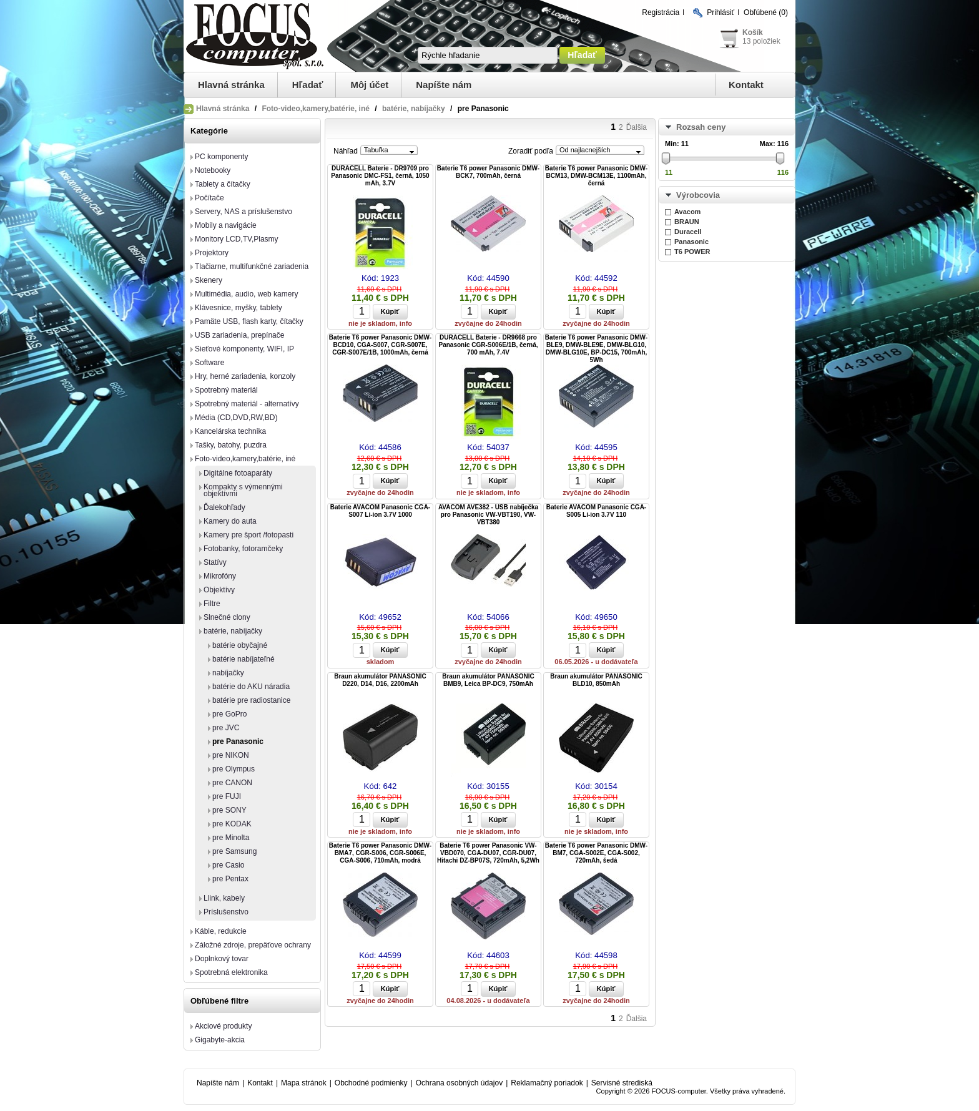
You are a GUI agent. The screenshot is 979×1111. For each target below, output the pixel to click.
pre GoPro (229, 714)
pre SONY (229, 810)
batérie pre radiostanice (251, 700)
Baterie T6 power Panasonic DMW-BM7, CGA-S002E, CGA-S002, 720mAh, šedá (596, 853)
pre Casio (228, 865)
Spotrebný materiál (226, 390)
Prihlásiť (720, 12)
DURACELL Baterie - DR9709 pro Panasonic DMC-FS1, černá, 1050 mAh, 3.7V (380, 176)
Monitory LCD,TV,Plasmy (236, 239)
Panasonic (691, 241)
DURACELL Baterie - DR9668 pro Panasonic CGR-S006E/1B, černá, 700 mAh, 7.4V (488, 345)
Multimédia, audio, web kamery (246, 294)
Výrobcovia (698, 195)
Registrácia (660, 12)
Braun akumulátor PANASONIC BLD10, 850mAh (596, 680)
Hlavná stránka (231, 84)
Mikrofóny (220, 576)
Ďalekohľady (224, 507)
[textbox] (488, 55)
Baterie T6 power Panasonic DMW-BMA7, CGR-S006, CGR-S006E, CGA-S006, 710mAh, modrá (380, 853)
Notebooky (212, 170)
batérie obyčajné (239, 645)
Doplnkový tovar (221, 958)
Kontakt (746, 84)
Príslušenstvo (226, 912)
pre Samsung (234, 851)
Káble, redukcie (221, 931)
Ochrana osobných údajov (459, 1083)
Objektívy (219, 589)
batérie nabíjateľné (243, 659)
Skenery (208, 280)
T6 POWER (692, 251)
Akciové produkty (223, 1026)
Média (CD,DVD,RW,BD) (236, 417)
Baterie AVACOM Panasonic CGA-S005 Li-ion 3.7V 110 (596, 511)
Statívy (215, 562)
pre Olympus (233, 769)
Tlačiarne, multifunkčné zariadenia (251, 266)
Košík (752, 32)
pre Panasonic (237, 741)
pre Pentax (230, 878)
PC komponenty (221, 156)
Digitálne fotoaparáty (238, 473)
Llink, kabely (224, 898)
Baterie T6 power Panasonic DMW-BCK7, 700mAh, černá (488, 172)
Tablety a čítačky (222, 184)
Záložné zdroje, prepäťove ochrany (253, 945)
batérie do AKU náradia (251, 686)
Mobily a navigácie (226, 225)
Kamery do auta (230, 521)
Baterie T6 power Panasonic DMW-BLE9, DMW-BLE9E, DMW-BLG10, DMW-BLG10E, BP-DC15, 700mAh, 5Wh (596, 348)
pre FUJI (226, 796)
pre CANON (232, 782)
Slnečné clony (227, 617)
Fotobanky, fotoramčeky (243, 548)
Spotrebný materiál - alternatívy (247, 403)
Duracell (687, 231)
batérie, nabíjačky (413, 108)
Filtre (212, 603)
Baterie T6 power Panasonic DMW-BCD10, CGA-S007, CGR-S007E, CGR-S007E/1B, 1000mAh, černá (380, 345)
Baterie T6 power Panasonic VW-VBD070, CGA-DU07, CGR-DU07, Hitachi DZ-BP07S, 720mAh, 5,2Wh (488, 853)
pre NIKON (230, 755)
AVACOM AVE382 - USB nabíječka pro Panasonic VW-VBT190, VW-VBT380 (488, 515)
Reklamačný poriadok (547, 1083)
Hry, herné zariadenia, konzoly (245, 376)
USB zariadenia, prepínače (239, 335)
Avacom (687, 211)
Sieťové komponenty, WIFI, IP (244, 349)
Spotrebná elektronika (231, 972)
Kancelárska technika (230, 431)
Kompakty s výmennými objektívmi (243, 490)
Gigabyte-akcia (220, 1039)
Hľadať (307, 84)
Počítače (209, 197)
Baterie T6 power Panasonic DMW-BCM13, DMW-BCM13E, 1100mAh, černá (596, 176)
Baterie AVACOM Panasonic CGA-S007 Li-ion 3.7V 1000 (380, 511)
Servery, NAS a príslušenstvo (243, 211)
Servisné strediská (621, 1083)
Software (209, 362)
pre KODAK (232, 824)
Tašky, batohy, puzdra (231, 445)
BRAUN (686, 221)
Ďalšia (636, 127)
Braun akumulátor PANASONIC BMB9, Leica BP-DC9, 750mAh (488, 680)
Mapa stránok (304, 1083)
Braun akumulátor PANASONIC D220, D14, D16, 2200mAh (380, 680)
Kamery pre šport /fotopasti (248, 535)
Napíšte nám (443, 84)
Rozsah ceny (701, 127)
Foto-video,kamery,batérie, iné (316, 108)
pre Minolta (230, 837)
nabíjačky (228, 672)
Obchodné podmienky (371, 1083)
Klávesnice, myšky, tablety (238, 307)
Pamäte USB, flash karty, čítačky (249, 321)
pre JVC (225, 727)
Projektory (212, 252)
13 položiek (761, 41)
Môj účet (369, 84)
